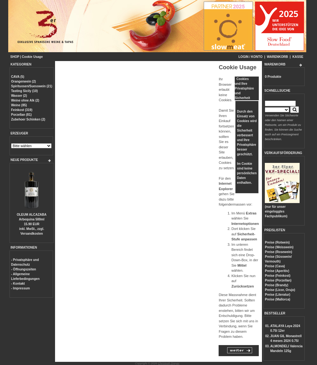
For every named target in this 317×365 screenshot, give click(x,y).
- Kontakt (18, 283)
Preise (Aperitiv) (277, 271)
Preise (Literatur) (277, 294)
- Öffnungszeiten (23, 269)
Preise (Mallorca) (277, 299)
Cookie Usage (32, 57)
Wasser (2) (19, 95)
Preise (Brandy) (276, 285)
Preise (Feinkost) (277, 275)
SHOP (14, 57)
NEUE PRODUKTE (24, 160)
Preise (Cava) (275, 266)
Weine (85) (19, 105)
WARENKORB (277, 57)
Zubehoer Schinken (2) (28, 119)
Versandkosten (31, 233)
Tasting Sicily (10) (24, 91)
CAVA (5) (17, 76)
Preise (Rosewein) (278, 252)
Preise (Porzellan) (278, 280)
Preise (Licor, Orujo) (280, 290)
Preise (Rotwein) (277, 242)
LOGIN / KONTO (251, 57)
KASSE (297, 57)
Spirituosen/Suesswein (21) (31, 86)
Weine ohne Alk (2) (25, 100)
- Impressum (20, 288)
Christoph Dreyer (168, 363)
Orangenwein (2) (23, 81)
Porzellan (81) (21, 114)
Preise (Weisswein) (279, 247)
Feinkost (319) (21, 110)
